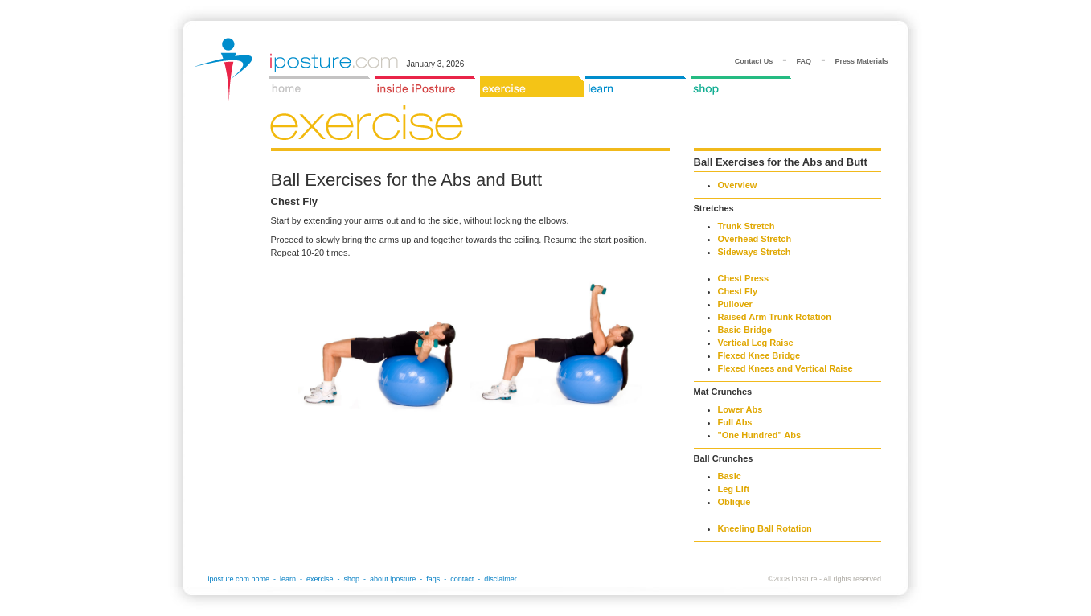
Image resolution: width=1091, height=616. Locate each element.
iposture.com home (239, 579)
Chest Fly (738, 291)
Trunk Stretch (746, 226)
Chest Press (743, 278)
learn (288, 579)
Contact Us (754, 61)
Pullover (735, 304)
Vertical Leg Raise (756, 342)
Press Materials (861, 61)
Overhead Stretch (755, 239)
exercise (320, 579)
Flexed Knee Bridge (759, 355)
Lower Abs (740, 409)
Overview (737, 185)
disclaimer (500, 579)
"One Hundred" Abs (760, 435)
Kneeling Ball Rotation (765, 528)
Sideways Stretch (754, 252)
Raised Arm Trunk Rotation (774, 317)
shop (352, 579)
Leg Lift (734, 489)
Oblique (734, 502)
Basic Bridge (745, 330)
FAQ (804, 61)
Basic (729, 476)
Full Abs (735, 422)
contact (462, 579)
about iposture (393, 579)
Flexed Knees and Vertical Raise (785, 368)
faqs (433, 579)
